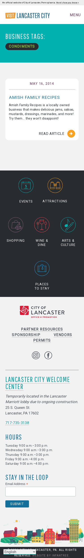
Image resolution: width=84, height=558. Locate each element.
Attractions (55, 190)
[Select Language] (19, 551)
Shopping (16, 230)
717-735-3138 (17, 422)
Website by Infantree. (51, 555)
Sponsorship (26, 335)
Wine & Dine (42, 232)
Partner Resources (42, 329)
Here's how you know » (67, 3)
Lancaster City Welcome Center (37, 382)
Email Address (16, 484)
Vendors (63, 335)
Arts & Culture (68, 232)
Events (26, 190)
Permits (42, 340)
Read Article (51, 134)
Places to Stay (42, 275)
